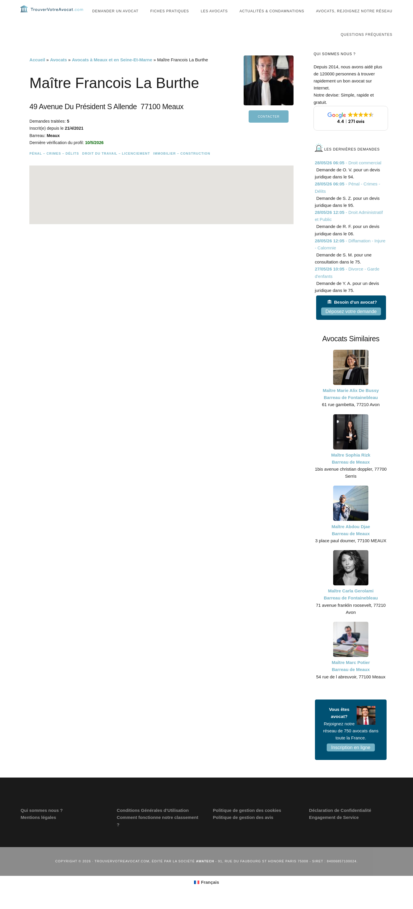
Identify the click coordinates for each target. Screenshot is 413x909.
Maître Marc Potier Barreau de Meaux (351, 678)
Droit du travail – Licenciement (116, 165)
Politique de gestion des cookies (247, 822)
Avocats (58, 71)
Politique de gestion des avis (243, 829)
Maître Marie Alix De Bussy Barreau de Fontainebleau (351, 406)
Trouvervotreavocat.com (56, 14)
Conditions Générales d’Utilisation (153, 822)
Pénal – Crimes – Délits (54, 165)
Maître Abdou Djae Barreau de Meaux (350, 542)
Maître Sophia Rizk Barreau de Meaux (350, 470)
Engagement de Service (334, 829)
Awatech (205, 873)
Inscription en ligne (350, 759)
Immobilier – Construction (181, 165)
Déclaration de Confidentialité (340, 822)
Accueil (37, 71)
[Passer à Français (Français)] (206, 894)
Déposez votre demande (351, 323)
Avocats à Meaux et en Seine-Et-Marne (112, 71)
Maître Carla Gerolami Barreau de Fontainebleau (351, 606)
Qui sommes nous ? (42, 822)
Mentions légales (38, 829)
